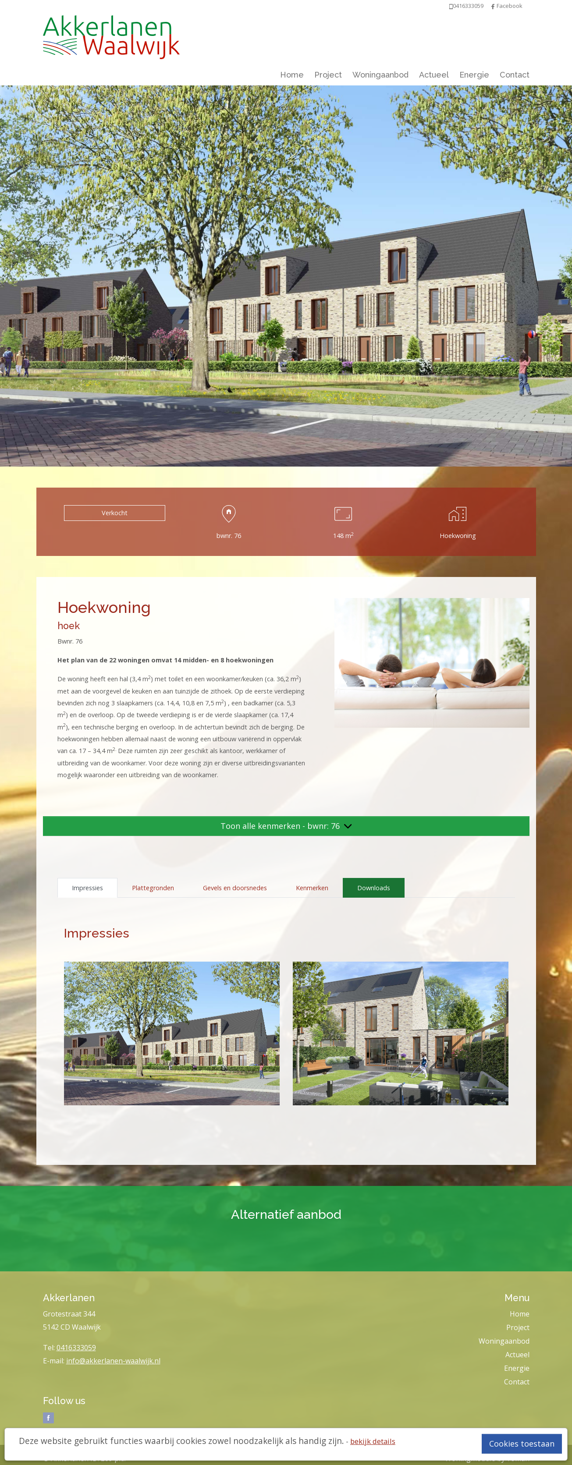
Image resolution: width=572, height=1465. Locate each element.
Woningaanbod (380, 74)
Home (292, 74)
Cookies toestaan (521, 1443)
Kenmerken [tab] (312, 888)
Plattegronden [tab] (153, 888)
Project (328, 74)
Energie (474, 74)
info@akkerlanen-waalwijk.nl (113, 1361)
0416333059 (76, 1347)
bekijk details (372, 1441)
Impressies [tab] (87, 888)
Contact (514, 74)
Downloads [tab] (373, 888)
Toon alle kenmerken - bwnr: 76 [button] (286, 826)
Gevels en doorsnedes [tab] (235, 888)
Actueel (434, 74)
